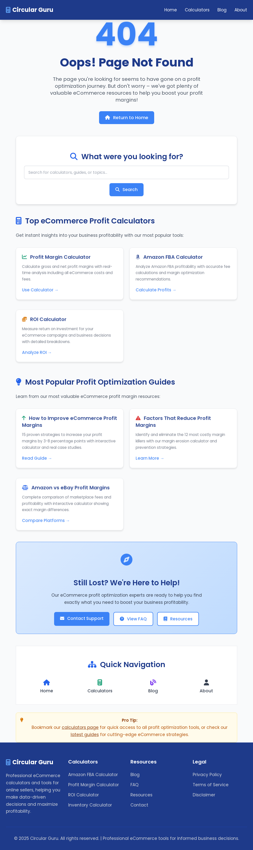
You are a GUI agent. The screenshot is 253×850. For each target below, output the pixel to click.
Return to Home (126, 117)
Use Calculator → (40, 291)
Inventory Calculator (90, 805)
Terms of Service (211, 785)
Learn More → (150, 459)
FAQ (134, 785)
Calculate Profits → (156, 291)
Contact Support (82, 618)
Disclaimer (204, 795)
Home (170, 10)
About (240, 10)
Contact (139, 805)
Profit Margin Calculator (93, 785)
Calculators (197, 10)
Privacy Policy (207, 775)
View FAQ (133, 619)
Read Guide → (37, 459)
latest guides (85, 735)
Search (126, 190)
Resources (178, 619)
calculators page (80, 727)
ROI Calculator (83, 795)
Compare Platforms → (46, 522)
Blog (222, 10)
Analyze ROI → (37, 354)
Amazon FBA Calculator (93, 775)
